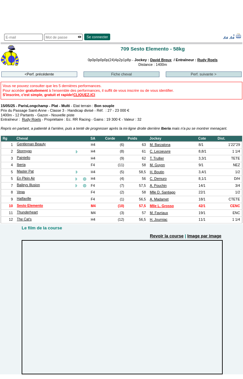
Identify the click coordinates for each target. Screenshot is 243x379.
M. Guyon (157, 165)
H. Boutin (157, 172)
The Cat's (24, 219)
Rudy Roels (207, 60)
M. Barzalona (160, 145)
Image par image (204, 235)
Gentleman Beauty (31, 144)
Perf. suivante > (203, 74)
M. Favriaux (159, 213)
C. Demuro (158, 179)
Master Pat (25, 171)
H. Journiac (158, 219)
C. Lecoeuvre (160, 151)
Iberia (21, 165)
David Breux (160, 60)
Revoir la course (166, 235)
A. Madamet (159, 199)
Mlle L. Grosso (162, 206)
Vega (21, 192)
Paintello (23, 158)
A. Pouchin (158, 186)
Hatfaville (24, 198)
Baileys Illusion (28, 185)
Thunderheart (27, 212)
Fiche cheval (121, 74)
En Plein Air (26, 178)
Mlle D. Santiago (162, 192)
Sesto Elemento (30, 205)
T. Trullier (157, 158)
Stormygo (24, 151)
